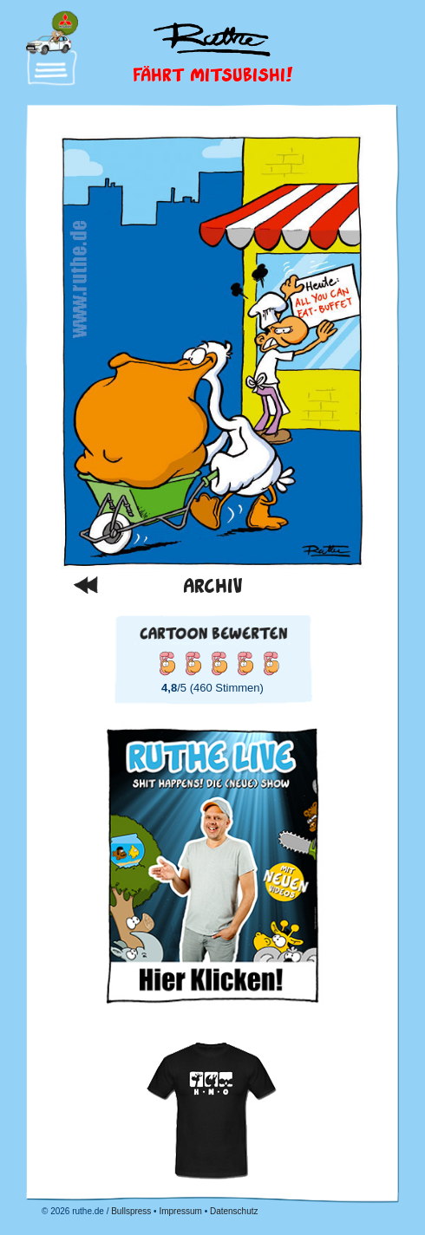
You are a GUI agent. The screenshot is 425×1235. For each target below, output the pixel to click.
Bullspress (131, 1211)
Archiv (213, 585)
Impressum (180, 1211)
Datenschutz (234, 1211)
